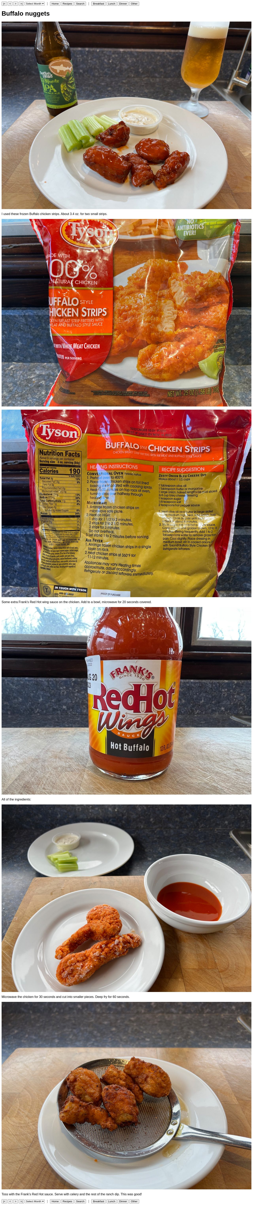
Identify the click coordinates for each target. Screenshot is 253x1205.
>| (21, 3)
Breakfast (98, 3)
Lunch (111, 3)
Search (80, 3)
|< (4, 3)
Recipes (67, 3)
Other (134, 3)
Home (55, 3)
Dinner (123, 3)
